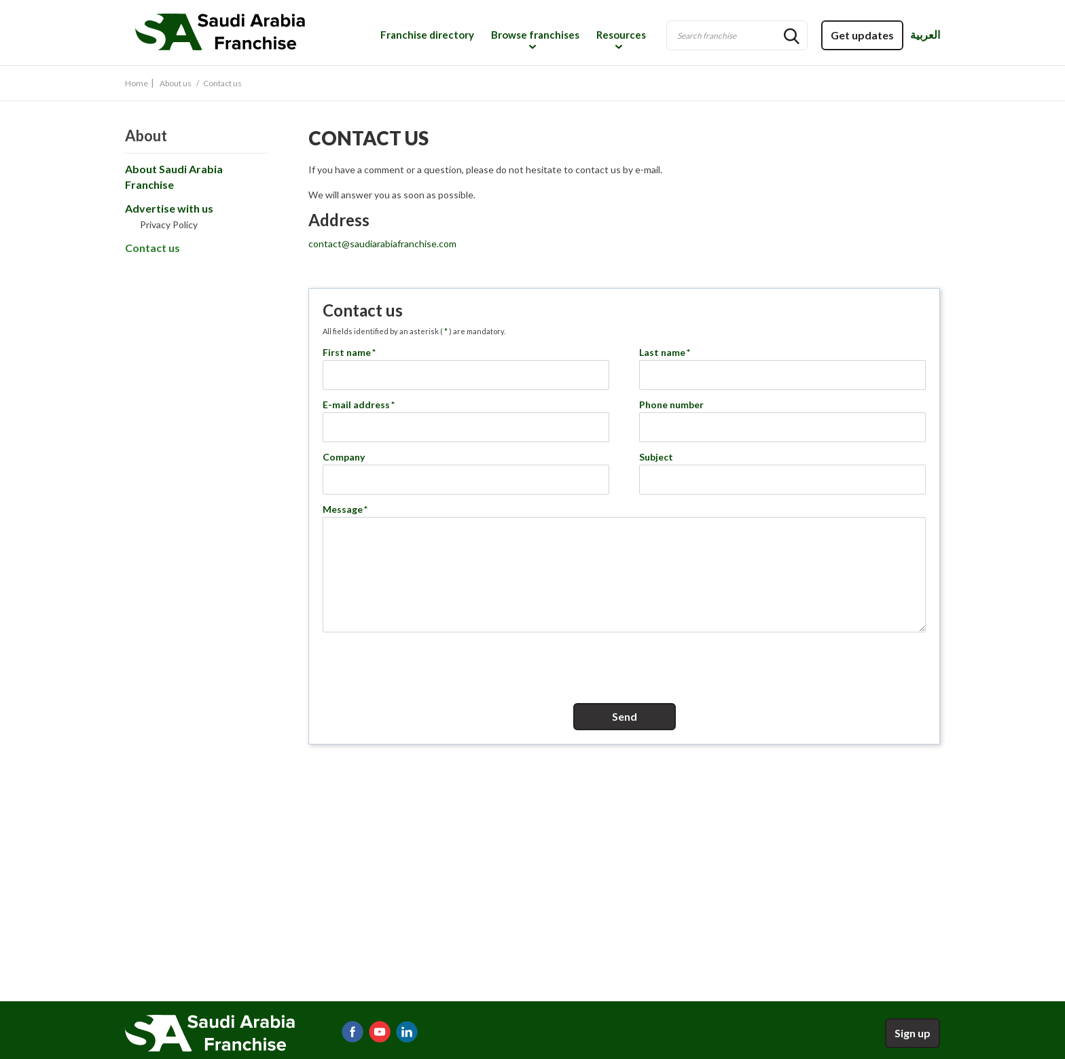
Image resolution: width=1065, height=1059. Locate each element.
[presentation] (624, 665)
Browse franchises (535, 35)
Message (346, 509)
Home (136, 83)
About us (176, 83)
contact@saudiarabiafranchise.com (382, 243)
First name (350, 352)
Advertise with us (169, 208)
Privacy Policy (169, 224)
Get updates (862, 35)
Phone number (671, 404)
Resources (621, 35)
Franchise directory (427, 35)
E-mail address (359, 404)
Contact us (152, 247)
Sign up (913, 1032)
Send (624, 716)
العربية (925, 34)
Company (344, 457)
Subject (656, 457)
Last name (665, 352)
